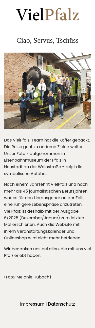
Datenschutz (61, 304)
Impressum (32, 304)
